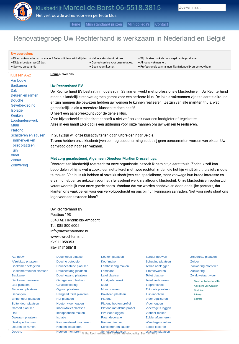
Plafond (17, 123)
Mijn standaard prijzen (99, 24)
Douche (17, 97)
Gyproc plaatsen (65, 287)
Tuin (14, 140)
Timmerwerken (23, 132)
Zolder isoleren (153, 322)
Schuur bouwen (154, 257)
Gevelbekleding (23, 101)
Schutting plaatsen (155, 261)
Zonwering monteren (200, 266)
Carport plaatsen (20, 305)
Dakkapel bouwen (21, 318)
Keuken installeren (66, 322)
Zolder (16, 149)
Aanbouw (18, 80)
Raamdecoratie (109, 314)
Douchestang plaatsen (68, 270)
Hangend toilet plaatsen (68, 292)
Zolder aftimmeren (155, 314)
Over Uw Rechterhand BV (207, 280)
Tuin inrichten (152, 292)
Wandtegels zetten (155, 318)
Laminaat (106, 270)
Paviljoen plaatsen (110, 292)
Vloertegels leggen (155, 305)
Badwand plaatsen (21, 287)
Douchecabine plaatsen (68, 266)
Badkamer (19, 84)
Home (63, 24)
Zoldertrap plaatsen (200, 257)
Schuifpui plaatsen (110, 327)
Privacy (198, 293)
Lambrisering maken (111, 266)
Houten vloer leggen (67, 300)
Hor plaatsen (63, 296)
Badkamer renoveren (22, 279)
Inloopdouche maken (67, 309)
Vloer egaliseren (154, 296)
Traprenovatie (153, 283)
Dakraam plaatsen (21, 314)
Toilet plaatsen (23, 136)
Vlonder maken (153, 309)
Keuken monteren (66, 327)
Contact (173, 24)
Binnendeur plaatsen (22, 296)
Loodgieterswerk (24, 114)
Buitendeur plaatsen (22, 300)
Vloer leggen (152, 300)
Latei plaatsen (108, 274)
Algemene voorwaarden (206, 284)
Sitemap (198, 297)
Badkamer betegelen (22, 266)
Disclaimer (199, 288)
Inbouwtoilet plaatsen (67, 305)
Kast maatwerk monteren (69, 318)
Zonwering (19, 153)
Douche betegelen (66, 261)
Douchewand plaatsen (68, 274)
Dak (14, 89)
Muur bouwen (108, 287)
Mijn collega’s (142, 24)
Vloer (15, 144)
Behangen (17, 292)
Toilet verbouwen (154, 279)
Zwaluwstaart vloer (199, 274)
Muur (15, 119)
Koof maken (107, 261)
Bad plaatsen (18, 283)
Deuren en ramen (25, 93)
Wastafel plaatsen (155, 327)
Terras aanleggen (154, 266)
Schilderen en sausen (28, 127)
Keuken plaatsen (109, 257)
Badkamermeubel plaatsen (25, 270)
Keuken (17, 110)
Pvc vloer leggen (109, 309)
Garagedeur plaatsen (67, 279)
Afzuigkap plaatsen (21, 261)
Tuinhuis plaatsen (155, 287)
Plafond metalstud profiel (113, 305)
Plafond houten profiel (112, 300)
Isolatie (17, 106)
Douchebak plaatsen (67, 257)
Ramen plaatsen (109, 318)
